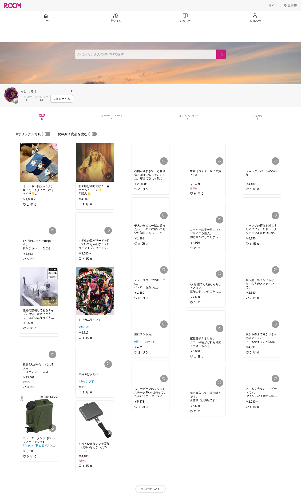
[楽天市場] (290, 6)
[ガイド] (273, 6)
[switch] (46, 134)
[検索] (221, 54)
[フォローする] (61, 99)
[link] (39, 162)
